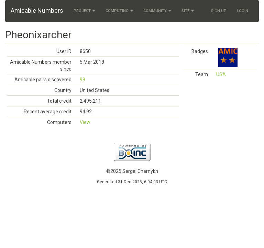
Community (157, 11)
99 (82, 79)
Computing (119, 11)
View (85, 122)
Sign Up (219, 11)
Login (242, 11)
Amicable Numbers (37, 10)
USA (221, 74)
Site (188, 11)
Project (84, 11)
